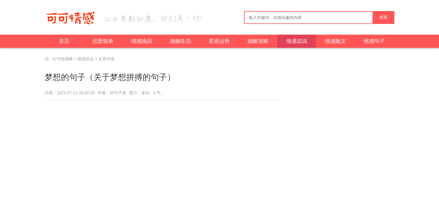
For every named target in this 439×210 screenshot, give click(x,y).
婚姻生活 (180, 41)
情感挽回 (141, 41)
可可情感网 (62, 59)
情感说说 (296, 41)
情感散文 (335, 41)
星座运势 (219, 41)
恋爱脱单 (102, 41)
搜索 (383, 17)
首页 (64, 41)
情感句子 (374, 41)
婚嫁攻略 (257, 41)
